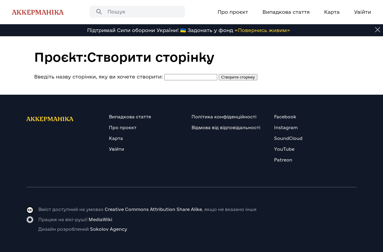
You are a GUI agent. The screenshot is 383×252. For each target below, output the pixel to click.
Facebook (285, 116)
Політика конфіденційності (224, 116)
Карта (116, 138)
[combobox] (137, 12)
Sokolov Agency (108, 229)
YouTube (284, 149)
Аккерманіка (37, 12)
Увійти (116, 149)
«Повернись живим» (262, 30)
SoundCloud (288, 138)
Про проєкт (122, 127)
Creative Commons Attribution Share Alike (153, 209)
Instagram (286, 127)
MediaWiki (100, 219)
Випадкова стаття (130, 116)
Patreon (283, 159)
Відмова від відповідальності (226, 127)
